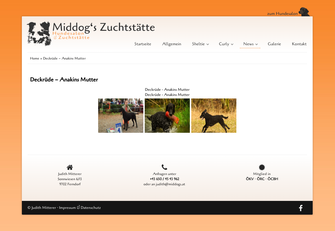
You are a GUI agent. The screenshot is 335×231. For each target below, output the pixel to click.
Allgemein (171, 44)
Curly (225, 44)
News (250, 44)
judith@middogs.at (170, 184)
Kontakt (299, 44)
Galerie (274, 44)
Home (34, 58)
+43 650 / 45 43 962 (164, 179)
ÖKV (250, 179)
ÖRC (261, 179)
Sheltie (200, 44)
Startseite (142, 44)
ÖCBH (273, 179)
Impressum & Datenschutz (80, 207)
